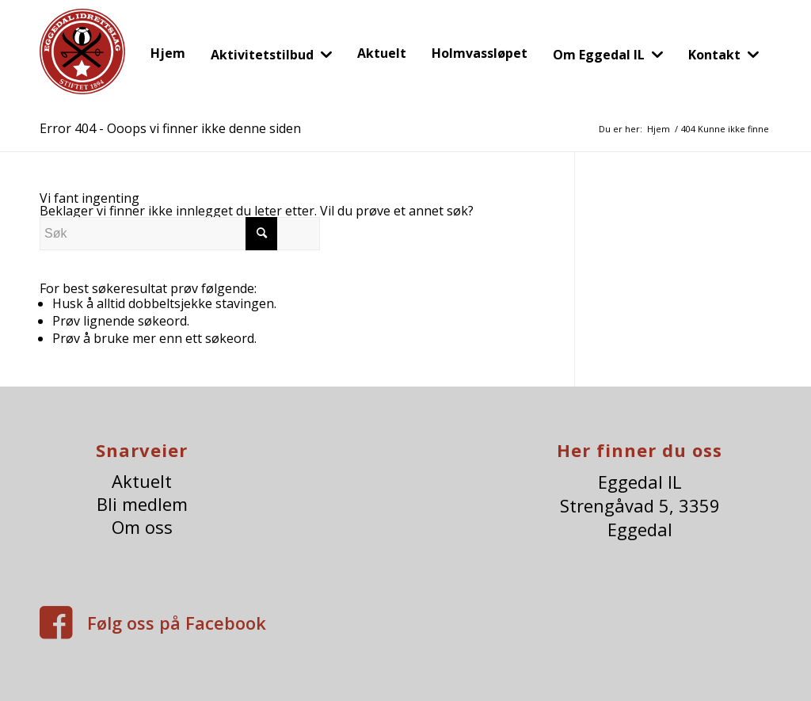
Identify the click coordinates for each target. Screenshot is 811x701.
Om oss (142, 527)
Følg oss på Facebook (176, 622)
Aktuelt (142, 481)
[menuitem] (168, 53)
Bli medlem (142, 504)
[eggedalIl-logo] (82, 62)
